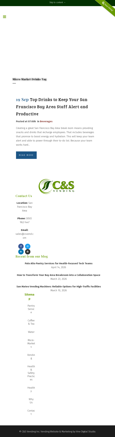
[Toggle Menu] (4, 10)
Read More (26, 155)
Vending (31, 356)
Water (31, 332)
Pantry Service (31, 309)
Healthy (31, 389)
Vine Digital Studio (85, 431)
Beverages (46, 121)
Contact (31, 412)
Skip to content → (57, 2)
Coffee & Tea (31, 322)
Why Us (31, 401)
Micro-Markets (31, 343)
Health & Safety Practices (31, 373)
